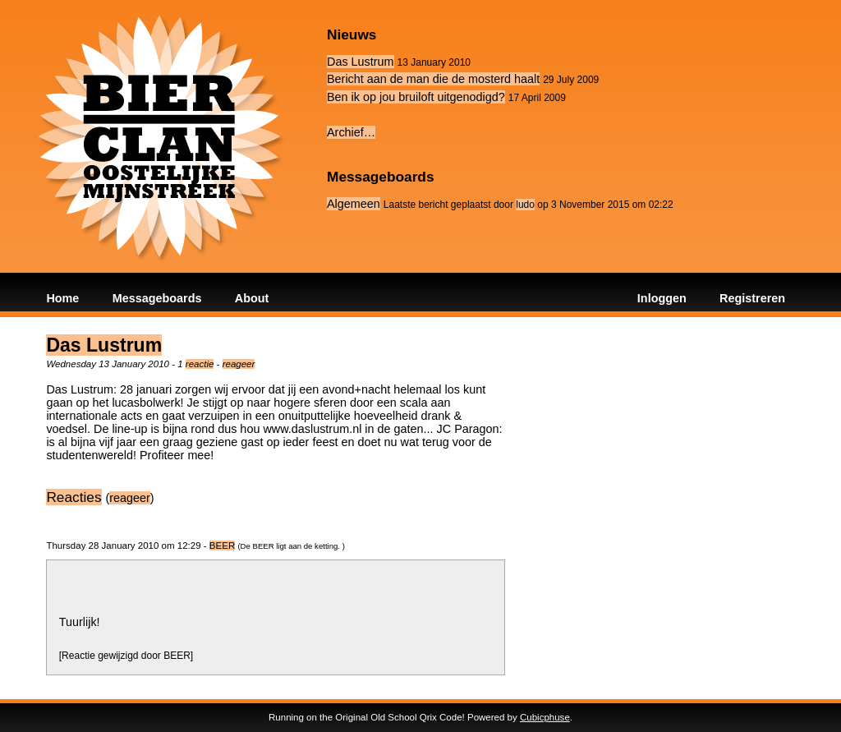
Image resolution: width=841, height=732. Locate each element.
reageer (239, 364)
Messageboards (157, 298)
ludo (525, 204)
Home (62, 298)
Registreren (752, 298)
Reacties (73, 497)
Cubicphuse (545, 717)
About (252, 298)
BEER (222, 545)
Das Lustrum (360, 61)
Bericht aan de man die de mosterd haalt (433, 78)
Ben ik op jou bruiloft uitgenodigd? (416, 97)
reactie (200, 364)
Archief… (351, 132)
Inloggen (662, 298)
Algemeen (353, 203)
